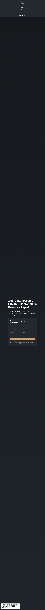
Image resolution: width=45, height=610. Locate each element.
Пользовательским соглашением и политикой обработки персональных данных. (20, 343)
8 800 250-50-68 (22, 15)
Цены (22, 11)
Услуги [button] (22, 7)
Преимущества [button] (22, 9)
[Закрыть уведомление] (19, 604)
